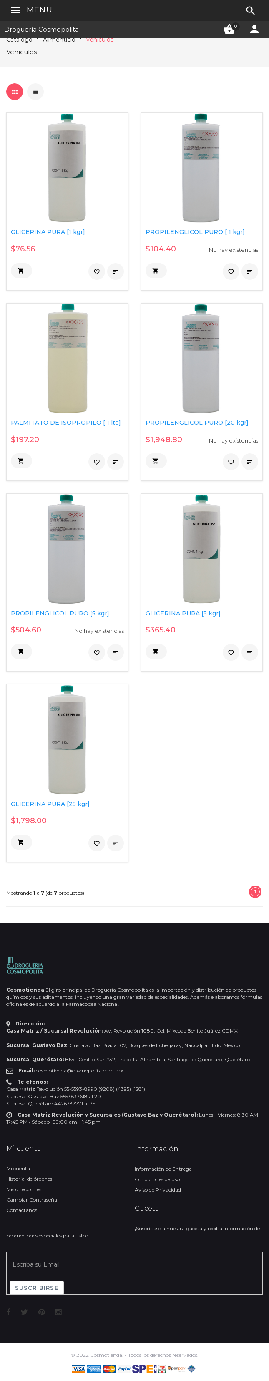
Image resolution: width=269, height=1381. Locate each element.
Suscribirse (36, 1287)
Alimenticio (59, 39)
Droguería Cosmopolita (41, 29)
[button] (21, 270)
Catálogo (19, 39)
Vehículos (99, 39)
